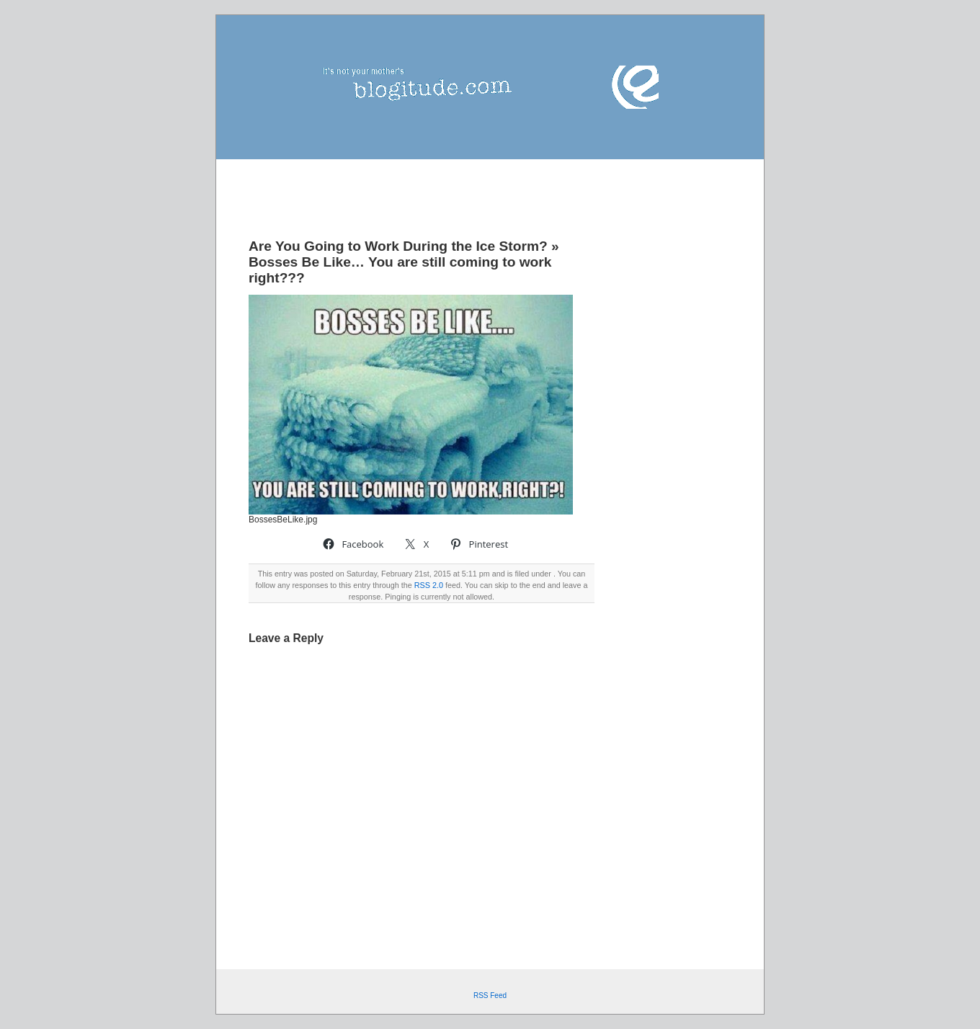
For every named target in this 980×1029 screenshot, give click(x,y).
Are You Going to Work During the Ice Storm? (398, 246)
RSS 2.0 (428, 585)
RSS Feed (490, 995)
